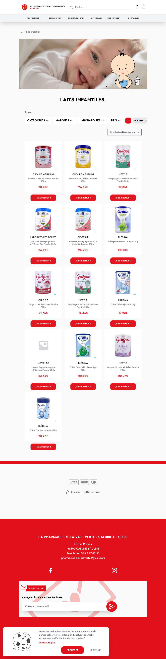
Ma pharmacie (96, 18)
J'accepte (72, 650)
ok (128, 120)
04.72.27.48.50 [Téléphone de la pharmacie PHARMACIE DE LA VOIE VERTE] (90, 555)
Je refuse (95, 650)
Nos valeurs (133, 18)
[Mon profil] (137, 7)
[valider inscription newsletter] (111, 606)
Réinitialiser (141, 120)
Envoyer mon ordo (76, 18)
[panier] (144, 7)
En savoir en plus (47, 642)
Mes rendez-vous (55, 18)
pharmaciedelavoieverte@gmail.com (83, 559)
